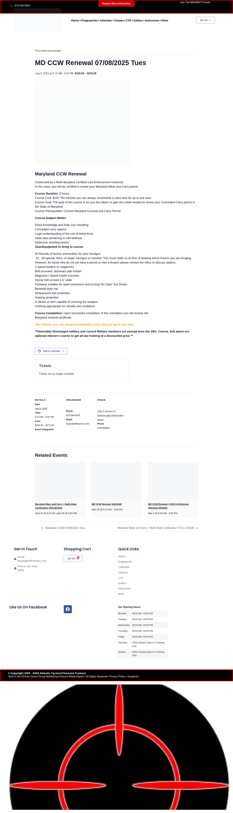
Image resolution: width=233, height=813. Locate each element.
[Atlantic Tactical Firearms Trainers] (198, 567)
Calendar (106, 20)
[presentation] (60, 481)
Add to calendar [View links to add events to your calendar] (51, 351)
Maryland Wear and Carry (48, 433)
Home (75, 20)
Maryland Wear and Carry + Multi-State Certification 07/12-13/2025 (156, 528)
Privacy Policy (117, 676)
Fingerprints (89, 20)
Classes (119, 20)
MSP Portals (203, 2)
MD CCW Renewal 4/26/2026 (107, 504)
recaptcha (133, 676)
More (164, 20)
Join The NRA (187, 2)
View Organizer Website (78, 427)
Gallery (138, 20)
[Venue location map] (145, 414)
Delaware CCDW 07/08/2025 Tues (64, 528)
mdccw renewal (42, 437)
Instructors (152, 20)
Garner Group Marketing (44, 676)
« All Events (42, 40)
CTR (128, 20)
